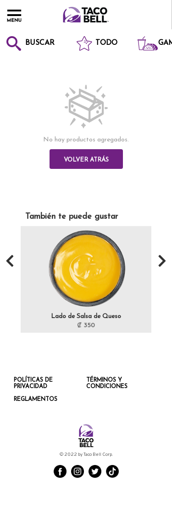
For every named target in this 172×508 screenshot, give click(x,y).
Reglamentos (35, 399)
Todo (96, 43)
